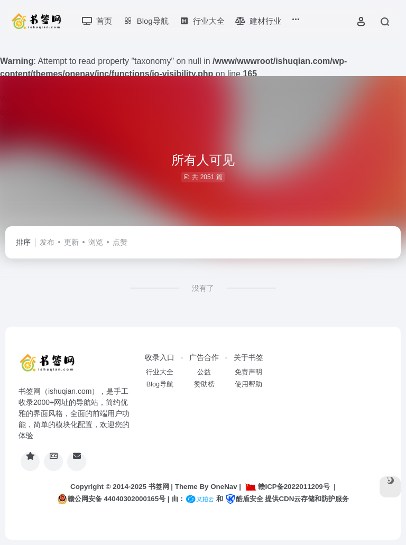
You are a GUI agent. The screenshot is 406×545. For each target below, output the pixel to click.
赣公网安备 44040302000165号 (111, 499)
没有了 (203, 288)
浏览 (95, 242)
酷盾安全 (244, 499)
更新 (71, 242)
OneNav (223, 487)
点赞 (120, 242)
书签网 (159, 487)
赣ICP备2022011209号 (287, 487)
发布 (47, 242)
